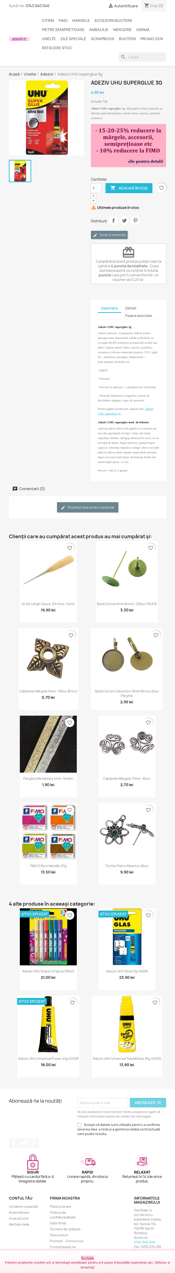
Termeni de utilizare (65, 1229)
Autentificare (19, 1212)
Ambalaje (98, 29)
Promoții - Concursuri (66, 1241)
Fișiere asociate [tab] (138, 315)
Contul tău (20, 1198)
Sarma (142, 29)
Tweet (124, 220)
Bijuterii (127, 38)
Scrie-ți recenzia (109, 235)
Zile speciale (73, 38)
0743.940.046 (37, 5)
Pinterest (135, 220)
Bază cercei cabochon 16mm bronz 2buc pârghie (127, 693)
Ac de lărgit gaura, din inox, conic (48, 604)
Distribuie (113, 220)
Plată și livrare (60, 1206)
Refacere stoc (57, 47)
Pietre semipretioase (63, 29)
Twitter (23, 1143)
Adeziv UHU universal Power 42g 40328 (48, 1058)
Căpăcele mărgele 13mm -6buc (127, 778)
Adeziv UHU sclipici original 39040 (48, 971)
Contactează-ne (63, 1247)
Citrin (48, 20)
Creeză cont (18, 1218)
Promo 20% (151, 38)
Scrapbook (102, 38)
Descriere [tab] (109, 308)
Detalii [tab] (130, 308)
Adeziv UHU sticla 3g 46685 (127, 971)
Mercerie (122, 29)
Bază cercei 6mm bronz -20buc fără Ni (127, 604)
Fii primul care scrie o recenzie (87, 507)
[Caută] (142, 57)
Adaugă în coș (129, 188)
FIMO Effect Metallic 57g (48, 866)
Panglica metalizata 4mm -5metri (48, 778)
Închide (88, 1258)
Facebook (13, 1143)
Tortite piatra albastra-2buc (127, 866)
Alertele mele (19, 1224)
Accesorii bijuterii (113, 20)
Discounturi (59, 1235)
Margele (81, 20)
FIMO (63, 20)
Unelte (49, 38)
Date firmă (58, 1223)
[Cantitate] (96, 188)
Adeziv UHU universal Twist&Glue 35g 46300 (127, 1058)
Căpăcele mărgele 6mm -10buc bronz (48, 691)
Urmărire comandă (23, 1206)
